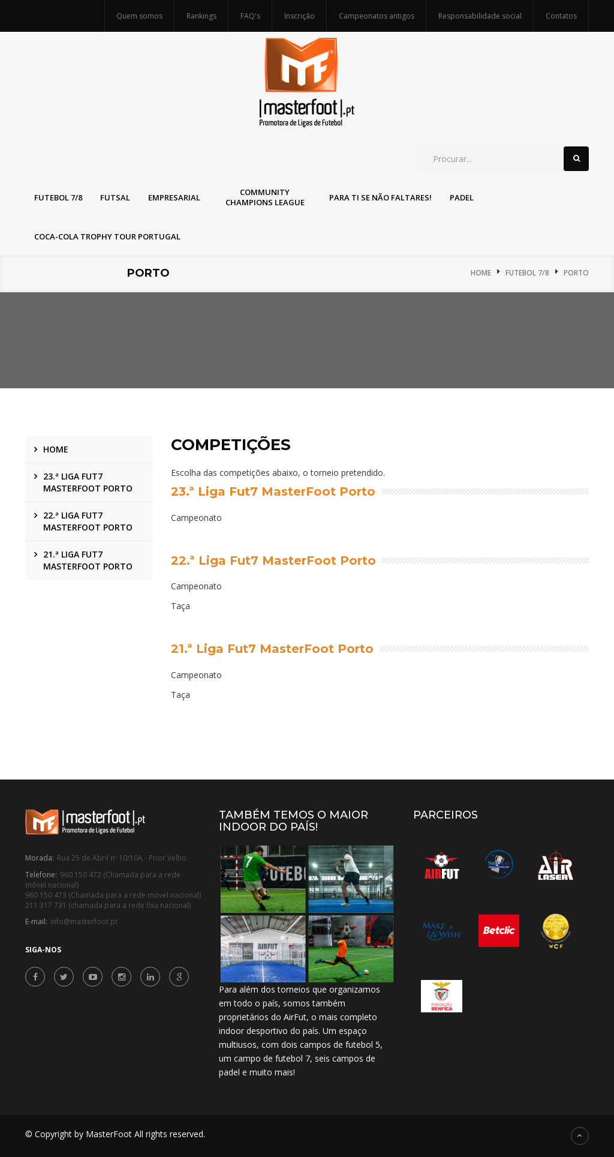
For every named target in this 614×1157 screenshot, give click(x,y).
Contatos (561, 16)
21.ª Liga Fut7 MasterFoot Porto (88, 560)
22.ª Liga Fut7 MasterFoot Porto (88, 521)
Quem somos (139, 16)
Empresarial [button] (174, 197)
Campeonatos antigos (376, 16)
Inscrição (299, 16)
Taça (180, 606)
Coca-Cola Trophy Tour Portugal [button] (107, 236)
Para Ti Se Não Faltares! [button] (380, 197)
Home (481, 273)
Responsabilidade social (480, 16)
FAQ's (250, 16)
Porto (576, 273)
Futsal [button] (115, 197)
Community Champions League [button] (265, 197)
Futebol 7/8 (527, 273)
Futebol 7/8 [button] (58, 197)
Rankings (201, 16)
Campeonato (196, 517)
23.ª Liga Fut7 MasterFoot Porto (88, 482)
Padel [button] (462, 197)
